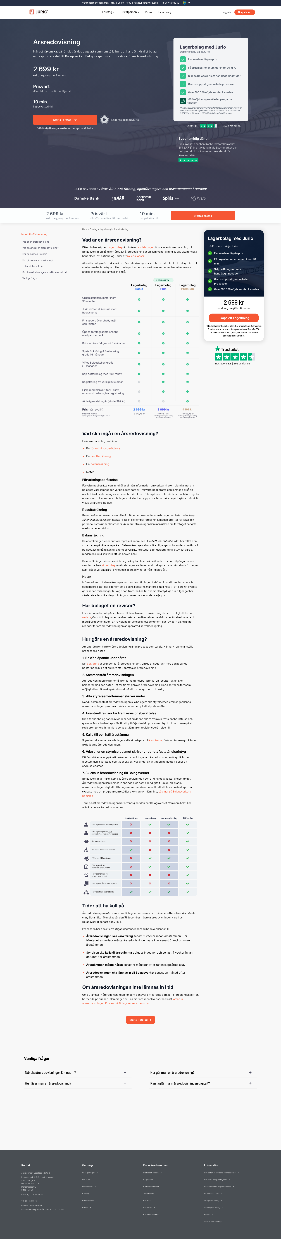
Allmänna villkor (211, 1187)
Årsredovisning (121, 229)
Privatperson (129, 12)
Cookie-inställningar (213, 1215)
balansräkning (100, 464)
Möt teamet (87, 1180)
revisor (86, 617)
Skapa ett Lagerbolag (233, 318)
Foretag (93, 229)
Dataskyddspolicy (212, 1201)
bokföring (93, 663)
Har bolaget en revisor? (34, 253)
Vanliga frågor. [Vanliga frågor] (30, 278)
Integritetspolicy (211, 1194)
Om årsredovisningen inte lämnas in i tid (44, 272)
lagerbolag (115, 247)
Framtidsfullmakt (151, 1180)
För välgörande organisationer (217, 1180)
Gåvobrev (147, 1201)
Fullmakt (147, 1194)
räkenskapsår (135, 255)
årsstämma (155, 740)
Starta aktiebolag (150, 1166)
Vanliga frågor (88, 1166)
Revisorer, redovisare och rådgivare (219, 1166)
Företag (107, 12)
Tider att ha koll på (32, 266)
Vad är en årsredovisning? (36, 241)
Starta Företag (140, 1013)
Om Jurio (86, 1173)
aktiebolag (108, 565)
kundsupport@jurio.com (146, 2)
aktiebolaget (146, 247)
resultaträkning (101, 456)
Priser (148, 12)
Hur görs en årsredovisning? (37, 259)
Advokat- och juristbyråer (215, 1173)
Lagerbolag (164, 12)
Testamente (148, 1187)
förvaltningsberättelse (105, 448)
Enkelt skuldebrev (151, 1208)
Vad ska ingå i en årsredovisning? (40, 247)
